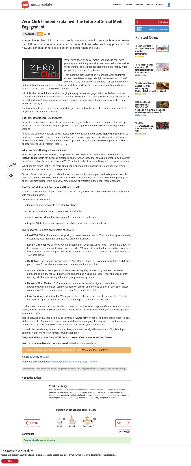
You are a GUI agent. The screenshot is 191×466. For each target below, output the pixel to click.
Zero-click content (28, 368)
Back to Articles (163, 22)
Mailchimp (56, 361)
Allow (10, 461)
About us (150, 4)
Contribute (128, 4)
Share (124, 431)
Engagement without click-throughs (94, 368)
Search (159, 4)
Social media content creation (46, 368)
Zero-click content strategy (117, 368)
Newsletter (117, 4)
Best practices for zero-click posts (69, 368)
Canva (45, 357)
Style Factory (89, 361)
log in (31, 440)
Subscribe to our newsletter (82, 343)
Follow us (139, 4)
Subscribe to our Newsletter (158, 29)
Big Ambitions (70, 361)
